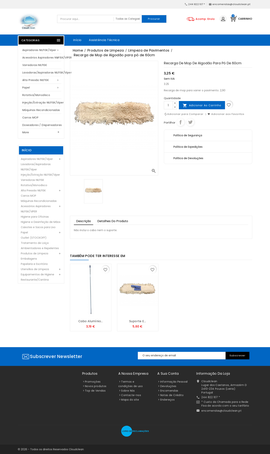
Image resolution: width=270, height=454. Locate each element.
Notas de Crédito (172, 395)
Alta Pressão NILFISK (41, 80)
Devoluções (168, 386)
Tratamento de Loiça (35, 243)
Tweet (190, 122)
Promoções (93, 382)
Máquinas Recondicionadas (41, 110)
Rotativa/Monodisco (36, 95)
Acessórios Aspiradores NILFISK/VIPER (43, 58)
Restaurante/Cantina (35, 280)
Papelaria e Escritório (34, 264)
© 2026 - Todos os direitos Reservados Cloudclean (51, 449)
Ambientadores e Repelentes (40, 248)
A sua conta (168, 373)
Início (77, 40)
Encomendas (169, 391)
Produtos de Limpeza (34, 253)
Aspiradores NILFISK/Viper (41, 50)
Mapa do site (130, 400)
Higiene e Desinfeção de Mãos (40, 222)
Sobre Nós (128, 391)
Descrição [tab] (83, 221)
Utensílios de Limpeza (35, 269)
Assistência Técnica (104, 40)
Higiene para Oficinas (35, 217)
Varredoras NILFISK (34, 65)
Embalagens (29, 259)
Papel (41, 88)
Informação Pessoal (174, 382)
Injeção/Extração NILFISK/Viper (43, 102)
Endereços (167, 400)
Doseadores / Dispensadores (42, 125)
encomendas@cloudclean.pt (221, 411)
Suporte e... (137, 321)
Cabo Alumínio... (90, 321)
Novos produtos (95, 386)
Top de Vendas (95, 391)
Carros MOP (30, 117)
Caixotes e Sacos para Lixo (38, 227)
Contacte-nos (131, 395)
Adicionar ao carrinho (202, 105)
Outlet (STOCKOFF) (33, 238)
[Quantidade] (168, 105)
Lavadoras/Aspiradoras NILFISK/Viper (43, 72)
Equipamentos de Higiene (37, 274)
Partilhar (180, 122)
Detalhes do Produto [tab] (112, 221)
